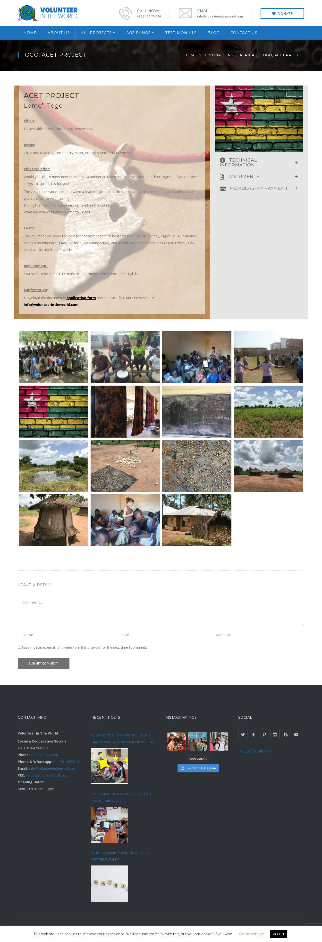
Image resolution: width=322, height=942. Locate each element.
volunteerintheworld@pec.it (47, 775)
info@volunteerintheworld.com (53, 768)
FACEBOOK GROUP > (255, 751)
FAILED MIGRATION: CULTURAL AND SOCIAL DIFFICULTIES (121, 797)
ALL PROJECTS (96, 32)
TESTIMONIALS (181, 32)
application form (81, 297)
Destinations (218, 55)
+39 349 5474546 (44, 754)
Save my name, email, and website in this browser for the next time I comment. (84, 647)
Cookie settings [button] (251, 933)
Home (190, 55)
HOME (30, 32)
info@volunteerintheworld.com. (51, 304)
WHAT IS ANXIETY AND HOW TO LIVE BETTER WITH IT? (121, 856)
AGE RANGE (138, 32)
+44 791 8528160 (67, 761)
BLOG (214, 32)
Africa (247, 55)
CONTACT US (243, 32)
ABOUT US (59, 32)
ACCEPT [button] (278, 934)
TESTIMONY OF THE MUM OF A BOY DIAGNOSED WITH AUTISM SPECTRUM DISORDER (122, 739)
